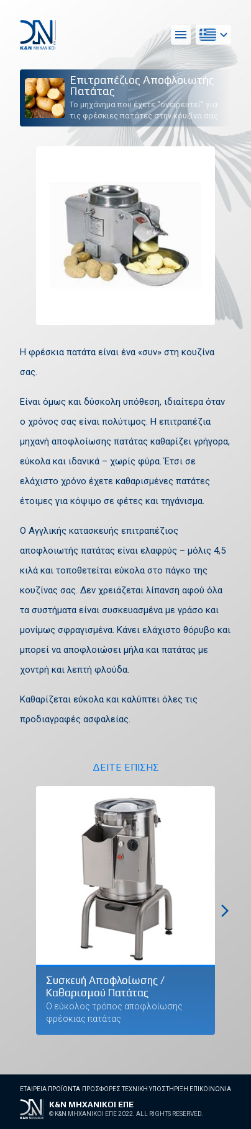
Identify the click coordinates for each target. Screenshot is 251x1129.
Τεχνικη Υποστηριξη (155, 1089)
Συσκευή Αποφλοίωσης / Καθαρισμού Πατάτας (105, 986)
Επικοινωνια (210, 1089)
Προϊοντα (64, 1089)
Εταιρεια (33, 1089)
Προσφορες (101, 1089)
